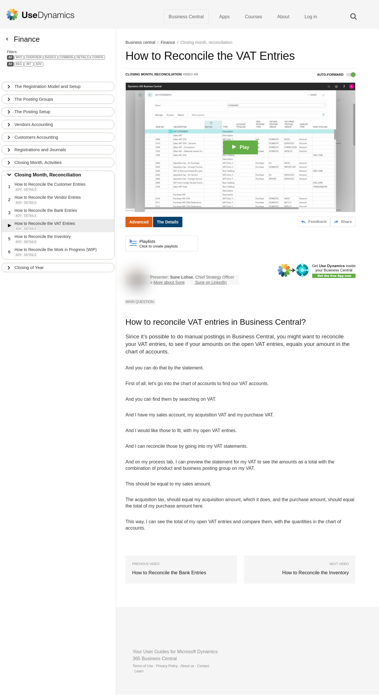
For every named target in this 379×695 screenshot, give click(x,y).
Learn (138, 672)
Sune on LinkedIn (211, 283)
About (283, 17)
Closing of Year (29, 264)
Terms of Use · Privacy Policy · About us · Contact (171, 667)
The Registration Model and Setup (48, 82)
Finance (168, 43)
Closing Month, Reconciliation (48, 171)
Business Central (186, 17)
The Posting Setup (33, 108)
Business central (140, 43)
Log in (310, 17)
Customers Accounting (36, 133)
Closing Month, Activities (38, 159)
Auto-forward (336, 75)
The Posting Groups (34, 95)
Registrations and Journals (41, 146)
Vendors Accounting (34, 120)
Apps (224, 17)
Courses (253, 17)
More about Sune (169, 283)
